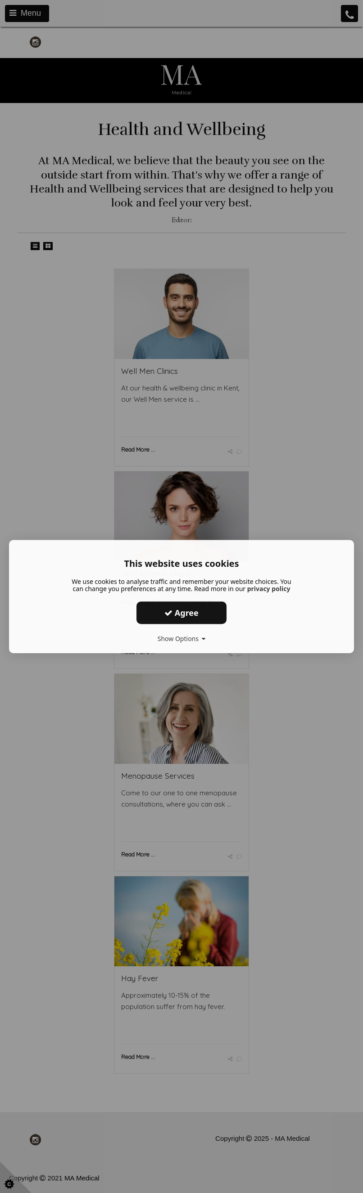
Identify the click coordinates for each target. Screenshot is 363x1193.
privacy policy (268, 588)
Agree (181, 612)
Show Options (182, 638)
